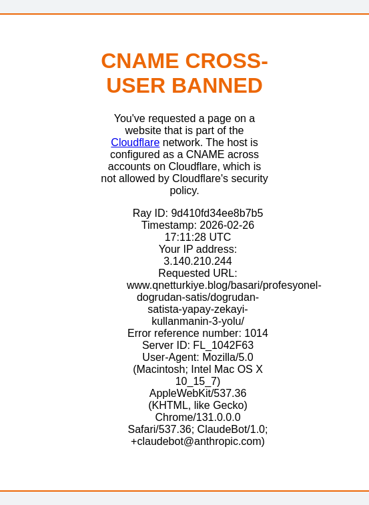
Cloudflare (135, 142)
